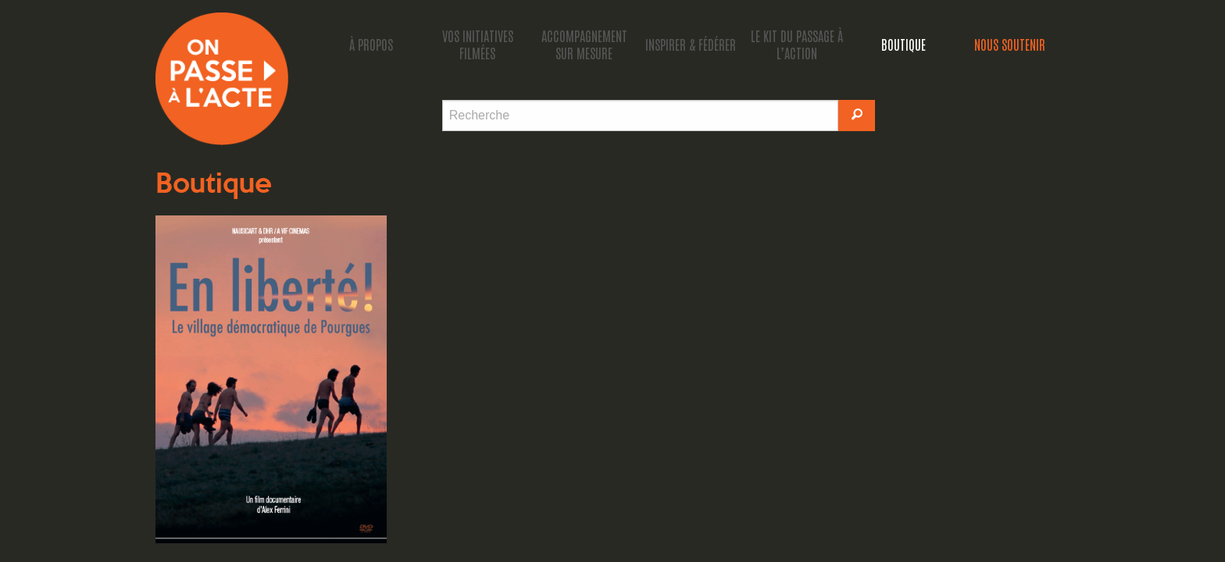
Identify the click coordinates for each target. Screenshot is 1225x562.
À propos (371, 44)
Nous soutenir (1009, 44)
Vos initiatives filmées (477, 44)
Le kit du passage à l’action (797, 44)
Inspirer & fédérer (690, 44)
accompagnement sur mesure (584, 44)
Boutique (903, 44)
